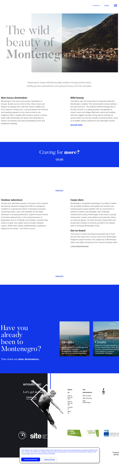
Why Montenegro (87, 401)
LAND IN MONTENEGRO (80, 248)
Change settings (49, 459)
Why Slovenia (87, 398)
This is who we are (70, 403)
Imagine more (77, 126)
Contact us (96, 5)
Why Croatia (87, 395)
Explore (59, 159)
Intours (10, 5)
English (106, 5)
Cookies (23, 454)
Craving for (59, 152)
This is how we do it (70, 397)
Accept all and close (30, 459)
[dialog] (59, 455)
